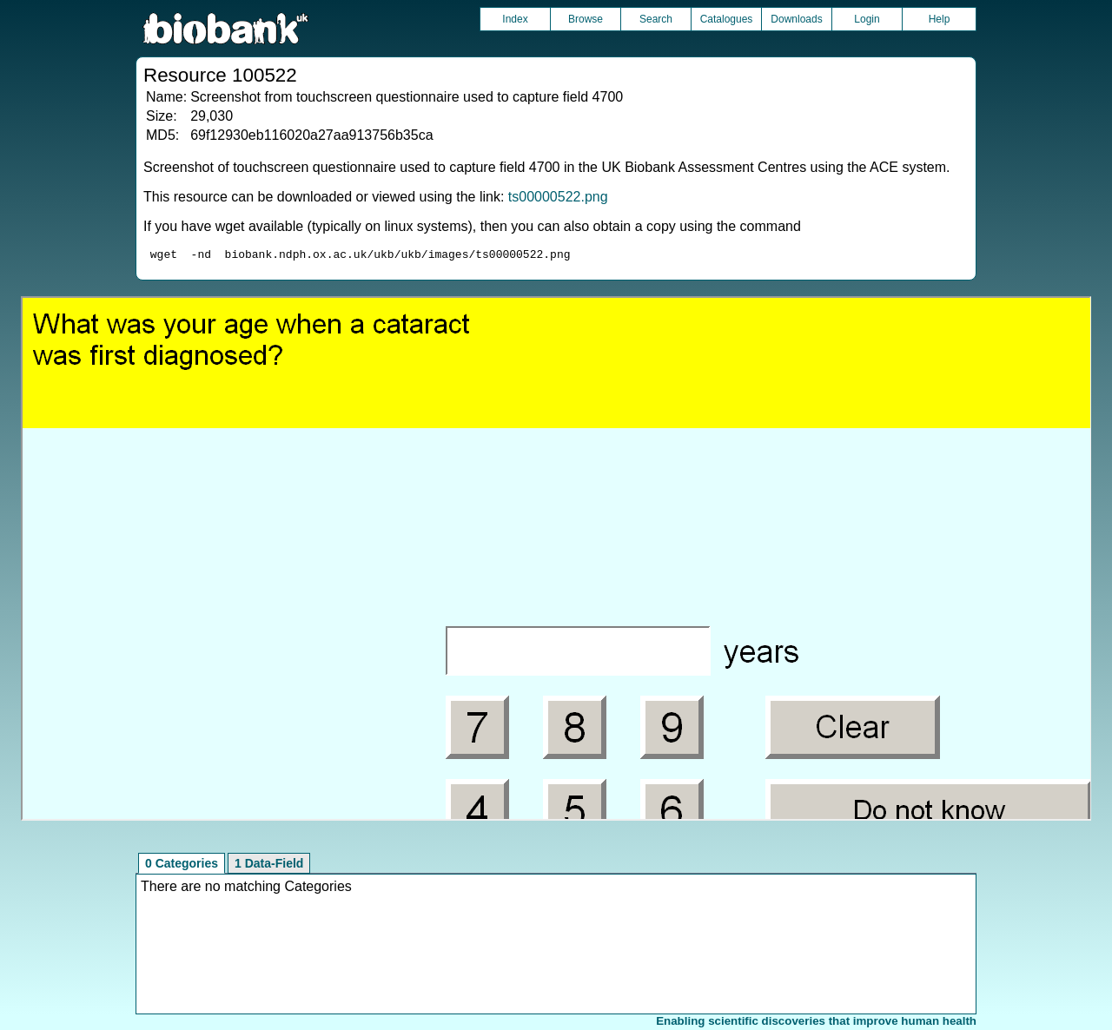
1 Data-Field (269, 866)
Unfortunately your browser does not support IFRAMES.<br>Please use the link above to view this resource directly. (556, 561)
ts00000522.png (558, 196)
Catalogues (726, 19)
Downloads (796, 19)
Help (939, 19)
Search (655, 19)
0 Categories (181, 866)
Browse (585, 19)
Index (514, 19)
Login (866, 19)
